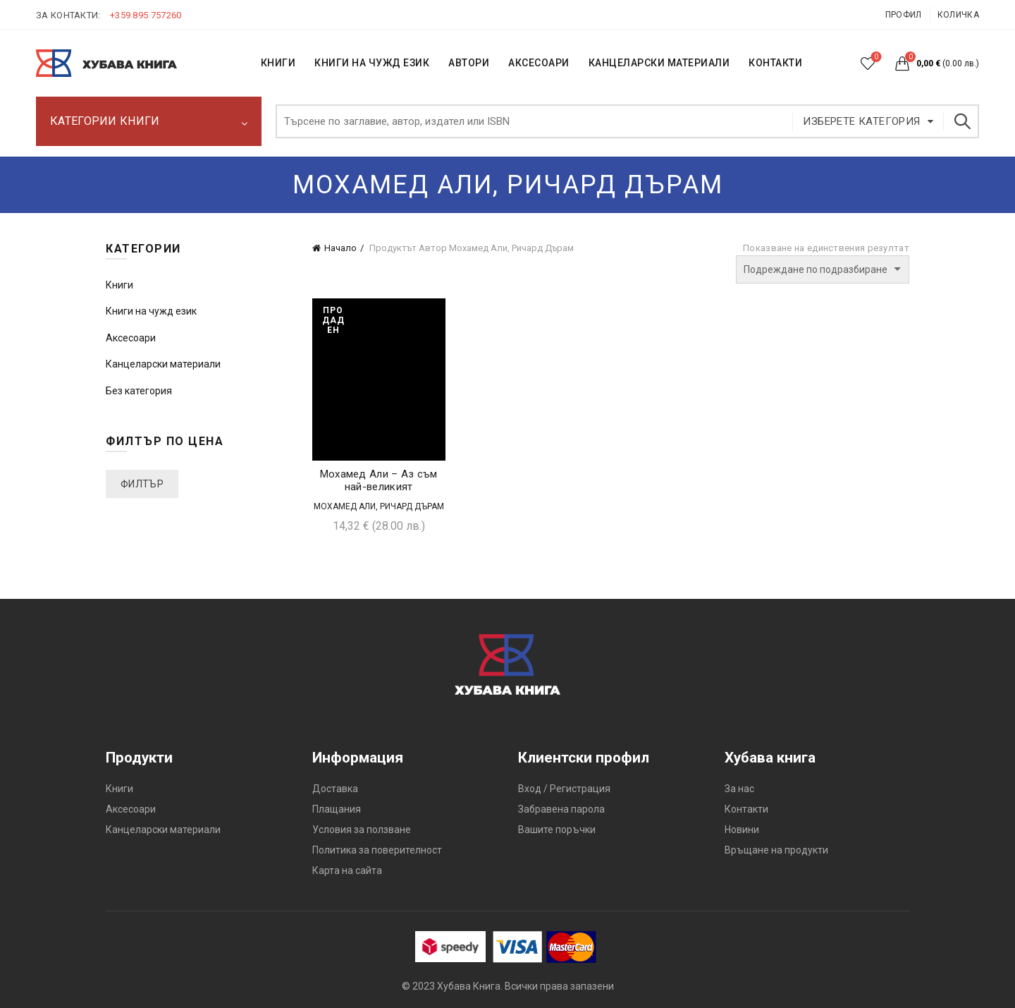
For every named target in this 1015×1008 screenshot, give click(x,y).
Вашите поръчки (557, 829)
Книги (119, 285)
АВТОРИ (468, 62)
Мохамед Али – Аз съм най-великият (379, 480)
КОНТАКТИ (775, 62)
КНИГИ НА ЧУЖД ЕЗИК (371, 62)
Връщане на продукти (776, 850)
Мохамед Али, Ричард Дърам (379, 506)
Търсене (961, 121)
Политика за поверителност (377, 850)
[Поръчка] (822, 269)
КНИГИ (278, 62)
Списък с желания (875, 57)
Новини (742, 829)
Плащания (336, 809)
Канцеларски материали (659, 62)
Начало (340, 248)
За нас (739, 788)
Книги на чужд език (151, 311)
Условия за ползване (361, 829)
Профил (903, 15)
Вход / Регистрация (564, 788)
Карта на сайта (347, 870)
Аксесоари (539, 62)
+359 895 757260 (146, 15)
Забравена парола (561, 809)
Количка (958, 15)
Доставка (335, 788)
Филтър (142, 484)
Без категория (139, 390)
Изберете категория (861, 121)
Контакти (746, 809)
